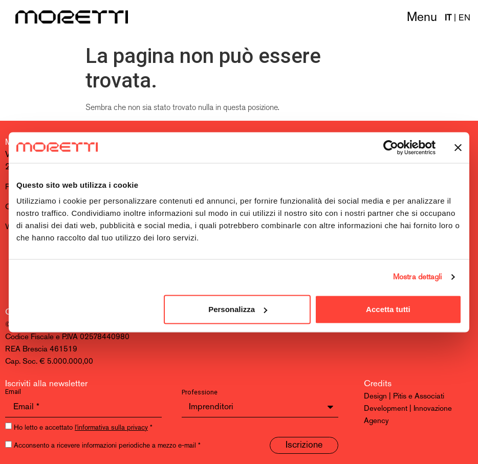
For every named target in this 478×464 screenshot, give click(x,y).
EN (464, 18)
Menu (422, 17)
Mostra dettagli (417, 277)
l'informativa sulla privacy (111, 428)
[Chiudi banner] (458, 147)
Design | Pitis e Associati (404, 397)
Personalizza (237, 309)
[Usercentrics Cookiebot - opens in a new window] (391, 147)
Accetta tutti (388, 309)
